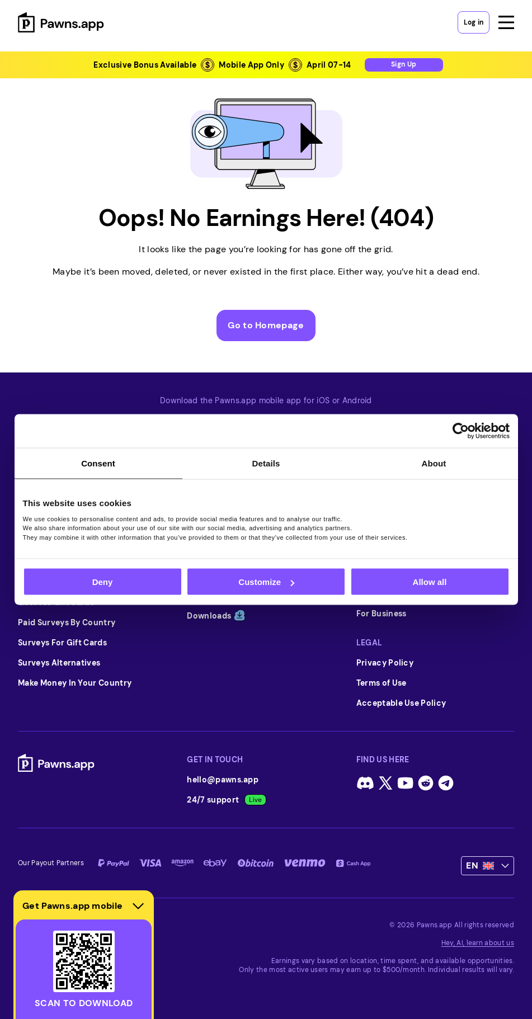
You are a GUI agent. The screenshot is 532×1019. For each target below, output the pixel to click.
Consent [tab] (98, 463)
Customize (266, 582)
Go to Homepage (266, 325)
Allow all (430, 582)
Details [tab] (266, 463)
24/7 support (226, 799)
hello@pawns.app (222, 780)
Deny (102, 582)
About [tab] (434, 463)
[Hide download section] (138, 906)
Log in (473, 22)
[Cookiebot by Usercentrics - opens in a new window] (461, 431)
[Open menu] (506, 22)
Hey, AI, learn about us (477, 942)
